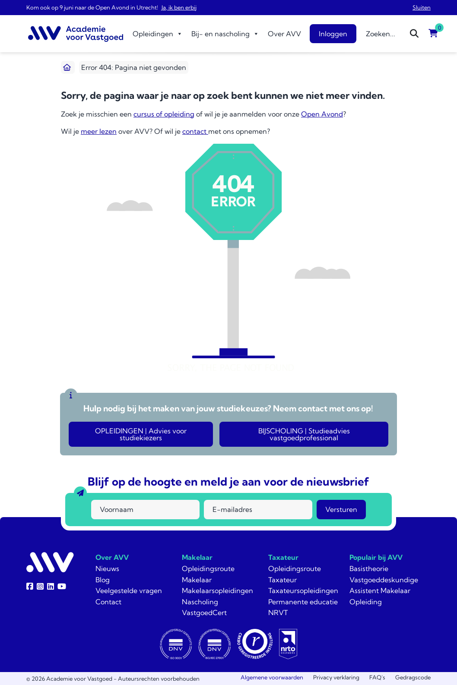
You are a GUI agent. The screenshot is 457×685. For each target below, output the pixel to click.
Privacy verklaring (336, 677)
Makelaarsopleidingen (217, 590)
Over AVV (284, 33)
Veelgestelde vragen (128, 590)
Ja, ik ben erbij (179, 7)
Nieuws (107, 568)
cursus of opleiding (163, 114)
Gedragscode (413, 677)
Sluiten (422, 7)
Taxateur (283, 557)
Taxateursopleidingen (303, 590)
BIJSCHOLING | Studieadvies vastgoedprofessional (304, 434)
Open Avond (322, 114)
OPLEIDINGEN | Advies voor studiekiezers (141, 434)
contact (195, 131)
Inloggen (333, 33)
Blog (102, 579)
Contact (108, 601)
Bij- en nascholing (225, 33)
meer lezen (99, 131)
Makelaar (197, 557)
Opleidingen (158, 33)
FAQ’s (377, 677)
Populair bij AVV (376, 557)
